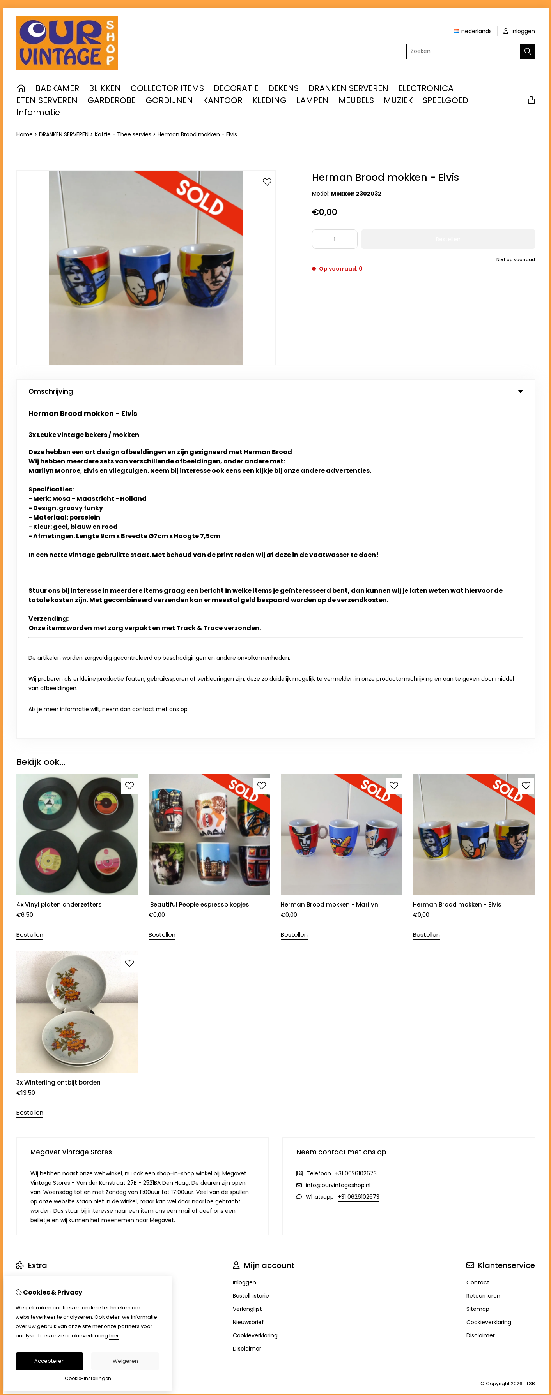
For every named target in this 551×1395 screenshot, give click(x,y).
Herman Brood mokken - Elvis (197, 134)
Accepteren (49, 1361)
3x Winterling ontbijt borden (58, 747)
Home (24, 134)
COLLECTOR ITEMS (167, 88)
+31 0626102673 (356, 838)
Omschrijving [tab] (275, 391)
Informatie (38, 112)
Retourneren (483, 960)
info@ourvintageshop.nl (338, 850)
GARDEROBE (111, 100)
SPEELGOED (445, 100)
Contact (477, 947)
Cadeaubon (32, 960)
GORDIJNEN (169, 100)
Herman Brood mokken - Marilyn (329, 569)
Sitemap (477, 974)
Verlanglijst (247, 974)
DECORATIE (236, 88)
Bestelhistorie (251, 960)
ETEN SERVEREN (47, 100)
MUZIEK (398, 100)
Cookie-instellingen (88, 1378)
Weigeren (125, 1361)
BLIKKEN (105, 88)
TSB (530, 1048)
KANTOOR (223, 100)
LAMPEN (312, 100)
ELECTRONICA (426, 88)
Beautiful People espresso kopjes (199, 569)
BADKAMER (57, 88)
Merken (26, 947)
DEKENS (283, 88)
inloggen (519, 31)
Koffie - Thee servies (123, 134)
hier (114, 1335)
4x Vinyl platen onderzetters (59, 569)
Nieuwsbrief (248, 987)
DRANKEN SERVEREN (348, 88)
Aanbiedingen (35, 974)
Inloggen (244, 947)
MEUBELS (356, 100)
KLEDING (269, 100)
